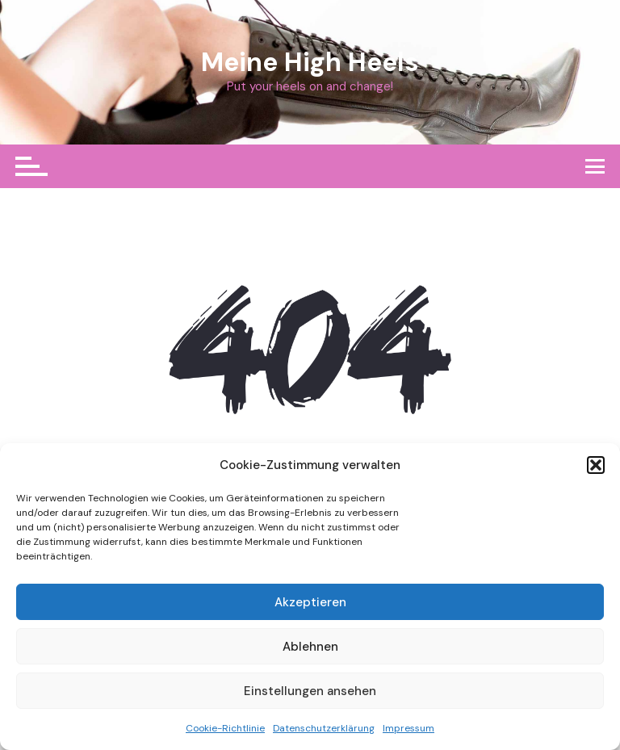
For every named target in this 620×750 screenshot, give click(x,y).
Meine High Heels (310, 62)
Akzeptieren (310, 602)
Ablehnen (310, 647)
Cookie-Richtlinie (225, 728)
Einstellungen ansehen (310, 691)
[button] (596, 465)
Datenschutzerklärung (324, 728)
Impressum (408, 728)
